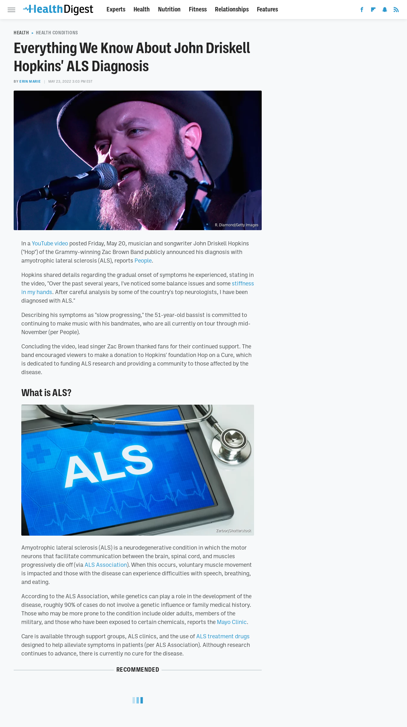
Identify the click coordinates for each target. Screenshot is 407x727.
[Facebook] (362, 11)
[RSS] (396, 11)
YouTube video (50, 243)
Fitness (198, 9)
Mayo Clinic (232, 621)
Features (267, 9)
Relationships (232, 9)
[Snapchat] (385, 11)
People (143, 260)
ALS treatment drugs (223, 636)
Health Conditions (57, 32)
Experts (116, 9)
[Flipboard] (373, 11)
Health (142, 9)
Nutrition (169, 9)
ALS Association (106, 564)
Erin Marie (30, 81)
